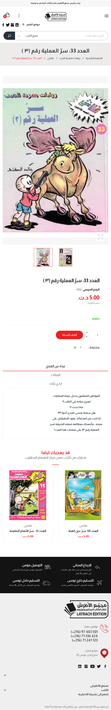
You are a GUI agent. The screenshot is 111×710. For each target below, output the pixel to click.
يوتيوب (92, 666)
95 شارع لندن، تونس (87, 654)
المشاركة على (80, 347)
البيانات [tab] (55, 375)
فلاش (28, 525)
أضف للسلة (69, 334)
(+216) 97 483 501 (84, 632)
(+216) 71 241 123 (85, 640)
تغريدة (75, 347)
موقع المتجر (31, 24)
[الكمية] (94, 335)
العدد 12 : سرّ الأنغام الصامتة (28, 531)
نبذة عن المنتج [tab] (55, 366)
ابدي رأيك (55, 383)
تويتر (99, 666)
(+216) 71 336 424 (84, 636)
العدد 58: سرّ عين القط (83, 531)
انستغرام (86, 666)
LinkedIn (80, 666)
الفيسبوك (105, 666)
